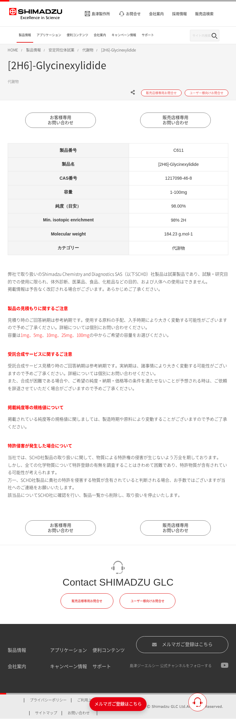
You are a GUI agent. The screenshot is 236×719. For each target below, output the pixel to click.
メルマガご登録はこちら (182, 644)
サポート (101, 666)
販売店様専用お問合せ (87, 600)
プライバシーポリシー (48, 700)
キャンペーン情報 (68, 666)
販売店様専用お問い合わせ (175, 120)
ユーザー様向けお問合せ (147, 600)
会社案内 (17, 666)
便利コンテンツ (108, 650)
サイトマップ (46, 713)
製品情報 (17, 650)
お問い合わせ (79, 713)
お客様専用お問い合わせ (60, 120)
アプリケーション (68, 650)
